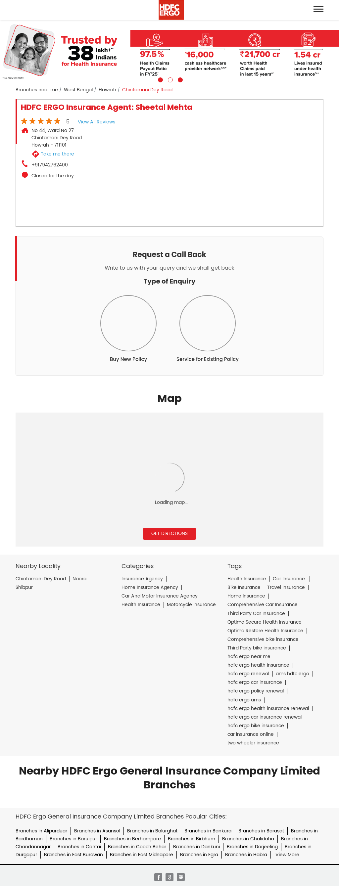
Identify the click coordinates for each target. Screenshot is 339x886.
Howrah (107, 90)
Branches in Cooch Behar (137, 847)
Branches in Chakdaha (248, 839)
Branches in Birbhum (191, 839)
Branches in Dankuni (196, 847)
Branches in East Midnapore (141, 855)
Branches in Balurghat (152, 831)
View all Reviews (96, 122)
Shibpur (24, 587)
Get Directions (169, 533)
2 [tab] (169, 79)
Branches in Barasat (261, 831)
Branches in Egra (199, 855)
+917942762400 (49, 165)
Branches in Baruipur (73, 839)
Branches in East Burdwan (73, 855)
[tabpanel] (169, 51)
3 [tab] (179, 79)
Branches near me (37, 90)
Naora (79, 579)
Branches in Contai (79, 847)
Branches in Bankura (207, 831)
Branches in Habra (246, 855)
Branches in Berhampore (132, 839)
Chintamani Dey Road (41, 579)
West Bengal (78, 90)
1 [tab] (159, 79)
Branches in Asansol (97, 831)
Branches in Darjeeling (252, 847)
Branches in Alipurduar (41, 831)
